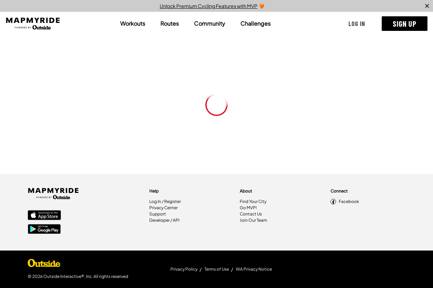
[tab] (132, 23)
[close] (427, 5)
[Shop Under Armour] (44, 265)
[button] (356, 23)
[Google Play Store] (44, 230)
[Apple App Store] (44, 216)
